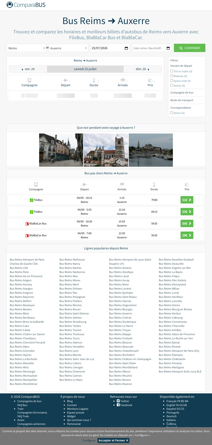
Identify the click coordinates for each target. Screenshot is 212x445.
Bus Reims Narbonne (72, 272)
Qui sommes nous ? (79, 420)
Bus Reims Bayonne (22, 297)
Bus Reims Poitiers (70, 301)
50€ (187, 223)
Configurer (89, 440)
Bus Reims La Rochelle (23, 359)
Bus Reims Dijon (19, 346)
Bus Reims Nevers (120, 380)
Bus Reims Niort (69, 284)
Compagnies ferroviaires (32, 412)
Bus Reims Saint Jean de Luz (76, 359)
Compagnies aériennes (31, 424)
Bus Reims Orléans (70, 288)
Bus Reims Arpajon (21, 288)
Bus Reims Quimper (121, 293)
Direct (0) (179, 113)
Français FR (173, 401)
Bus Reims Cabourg (171, 317)
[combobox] (26, 48)
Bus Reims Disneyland (172, 284)
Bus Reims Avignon (21, 293)
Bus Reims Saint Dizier (122, 363)
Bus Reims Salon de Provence (177, 334)
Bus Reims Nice (68, 276)
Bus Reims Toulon (70, 330)
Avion (20, 420)
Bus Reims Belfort (20, 301)
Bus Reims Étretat (170, 346)
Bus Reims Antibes (170, 330)
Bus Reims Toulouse (71, 334)
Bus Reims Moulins (120, 375)
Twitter (124, 401)
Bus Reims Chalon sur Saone (27, 334)
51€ (187, 200)
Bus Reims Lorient (120, 288)
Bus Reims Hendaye (121, 272)
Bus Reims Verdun (170, 313)
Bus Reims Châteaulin (172, 359)
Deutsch (171, 416)
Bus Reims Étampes (171, 355)
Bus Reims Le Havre (121, 326)
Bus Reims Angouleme (123, 305)
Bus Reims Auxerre (120, 313)
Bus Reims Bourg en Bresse (175, 309)
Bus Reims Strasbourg (72, 322)
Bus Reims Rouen (70, 309)
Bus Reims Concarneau (173, 322)
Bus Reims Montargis (22, 371)
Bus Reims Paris (19, 272)
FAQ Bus (22, 405)
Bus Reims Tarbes (70, 326)
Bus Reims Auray (119, 280)
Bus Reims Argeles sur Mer (175, 268)
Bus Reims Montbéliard (123, 367)
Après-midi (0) (182, 81)
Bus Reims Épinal (169, 342)
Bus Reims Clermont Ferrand (27, 342)
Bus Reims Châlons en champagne (130, 359)
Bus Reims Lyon (69, 351)
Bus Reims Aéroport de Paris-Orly (179, 351)
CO (182, 409)
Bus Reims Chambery (23, 338)
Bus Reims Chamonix (72, 371)
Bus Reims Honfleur (171, 297)
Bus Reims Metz (19, 367)
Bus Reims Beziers (21, 309)
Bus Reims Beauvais (121, 346)
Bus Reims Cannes (70, 375)
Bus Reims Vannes (120, 301)
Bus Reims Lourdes (170, 301)
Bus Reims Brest (119, 284)
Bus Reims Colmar (120, 317)
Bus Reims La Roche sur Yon (176, 338)
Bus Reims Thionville (171, 326)
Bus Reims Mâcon (119, 371)
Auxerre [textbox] (55, 48)
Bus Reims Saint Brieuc (123, 297)
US (181, 405)
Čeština (171, 424)
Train (20, 409)
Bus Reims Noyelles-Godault (176, 259)
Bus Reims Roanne (120, 384)
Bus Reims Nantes (70, 268)
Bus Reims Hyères (20, 355)
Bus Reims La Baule (171, 272)
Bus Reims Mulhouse (72, 259)
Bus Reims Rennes (70, 305)
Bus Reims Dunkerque (122, 322)
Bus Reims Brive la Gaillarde (27, 322)
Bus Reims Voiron (169, 305)
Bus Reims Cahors (70, 363)
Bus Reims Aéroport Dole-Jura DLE (180, 371)
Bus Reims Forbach (120, 338)
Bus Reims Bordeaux (22, 317)
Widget (71, 416)
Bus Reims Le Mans (71, 380)
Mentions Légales (77, 409)
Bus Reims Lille (19, 268)
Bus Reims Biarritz (70, 355)
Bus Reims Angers (20, 280)
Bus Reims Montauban (23, 375)
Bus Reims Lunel (169, 293)
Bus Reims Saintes (70, 317)
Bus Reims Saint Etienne (74, 313)
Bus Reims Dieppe (120, 334)
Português (172, 412)
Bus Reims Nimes (69, 280)
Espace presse (75, 412)
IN (177, 405)
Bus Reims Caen (19, 326)
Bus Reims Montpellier (23, 380)
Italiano (171, 420)
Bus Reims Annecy (21, 284)
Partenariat (74, 424)
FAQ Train (23, 416)
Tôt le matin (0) (183, 71)
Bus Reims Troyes (120, 330)
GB (185, 405)
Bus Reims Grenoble (22, 351)
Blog (70, 401)
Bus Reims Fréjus (169, 276)
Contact (72, 405)
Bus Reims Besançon (22, 305)
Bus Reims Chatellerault (124, 351)
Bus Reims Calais (20, 330)
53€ (187, 212)
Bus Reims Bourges (120, 309)
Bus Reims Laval (119, 276)
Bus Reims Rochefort (122, 355)
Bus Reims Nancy (69, 264)
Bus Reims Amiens (120, 268)
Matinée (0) (180, 76)
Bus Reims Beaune (120, 342)
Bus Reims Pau (68, 293)
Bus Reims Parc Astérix (172, 280)
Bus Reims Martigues (171, 367)
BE (182, 401)
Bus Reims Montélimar (23, 384)
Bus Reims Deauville (171, 264)
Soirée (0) (179, 85)
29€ (187, 235)
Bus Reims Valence (70, 342)
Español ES (173, 409)
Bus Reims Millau (169, 288)
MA (186, 401)
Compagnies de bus (29, 401)
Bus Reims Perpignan (72, 297)
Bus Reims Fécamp (170, 363)
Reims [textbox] (12, 48)
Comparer (189, 48)
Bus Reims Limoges (71, 367)
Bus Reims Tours (69, 338)
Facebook (126, 405)
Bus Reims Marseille (22, 363)
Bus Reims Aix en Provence (26, 276)
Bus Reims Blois (19, 313)
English (170, 405)
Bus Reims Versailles (71, 346)
